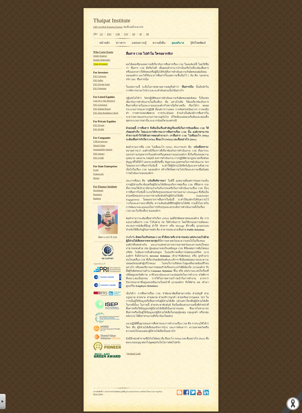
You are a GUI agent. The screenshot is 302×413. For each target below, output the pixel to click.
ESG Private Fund (101, 84)
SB (147, 34)
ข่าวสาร (121, 42)
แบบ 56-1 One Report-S (104, 101)
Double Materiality (101, 60)
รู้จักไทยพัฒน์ (198, 42)
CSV (126, 34)
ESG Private (98, 125)
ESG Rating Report (102, 109)
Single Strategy (100, 56)
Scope (96, 170)
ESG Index (98, 80)
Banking (97, 198)
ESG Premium (99, 88)
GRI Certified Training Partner (108, 27)
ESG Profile (98, 129)
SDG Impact (99, 154)
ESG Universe (99, 76)
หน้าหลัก (104, 42)
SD (133, 34)
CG (101, 34)
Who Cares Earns (103, 52)
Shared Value (99, 145)
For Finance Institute (105, 186)
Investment (98, 190)
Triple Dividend (100, 64)
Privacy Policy (98, 394)
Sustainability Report (102, 149)
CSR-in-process (100, 141)
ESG (109, 34)
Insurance (97, 194)
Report (96, 178)
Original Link (133, 353)
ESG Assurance (100, 105)
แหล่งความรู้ (139, 42)
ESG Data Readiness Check (105, 113)
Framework (98, 174)
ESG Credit (98, 158)
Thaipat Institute (111, 20)
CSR (118, 34)
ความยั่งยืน (159, 42)
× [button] (3, 401)
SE (140, 34)
